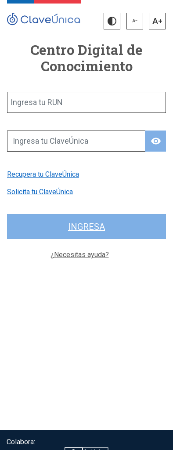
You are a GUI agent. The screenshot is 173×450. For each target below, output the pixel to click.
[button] (112, 21)
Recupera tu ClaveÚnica (43, 174)
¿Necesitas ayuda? (79, 254)
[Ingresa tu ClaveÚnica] (76, 141)
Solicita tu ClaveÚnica (40, 192)
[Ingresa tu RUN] (86, 102)
